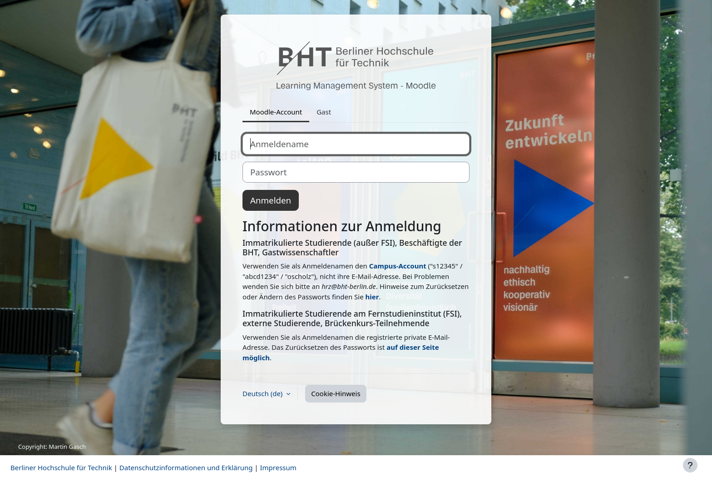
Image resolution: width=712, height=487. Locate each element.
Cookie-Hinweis (335, 393)
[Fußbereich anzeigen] (690, 465)
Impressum (278, 467)
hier (372, 296)
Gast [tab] (323, 111)
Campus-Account (397, 265)
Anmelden (270, 200)
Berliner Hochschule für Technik (61, 467)
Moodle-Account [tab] (276, 111)
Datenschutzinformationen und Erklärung (186, 467)
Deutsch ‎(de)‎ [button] (263, 393)
